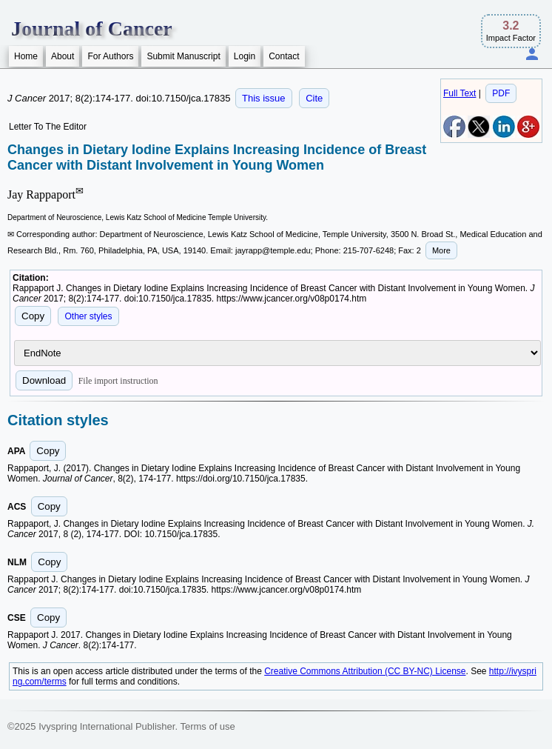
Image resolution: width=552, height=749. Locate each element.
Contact (284, 56)
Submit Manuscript (183, 56)
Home (26, 56)
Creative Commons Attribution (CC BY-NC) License (364, 671)
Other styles (88, 316)
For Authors (110, 56)
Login (244, 56)
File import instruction (118, 381)
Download (44, 380)
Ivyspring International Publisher (106, 726)
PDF (501, 93)
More (441, 250)
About (62, 56)
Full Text (459, 93)
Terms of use (207, 726)
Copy (32, 316)
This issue (264, 98)
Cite (314, 98)
